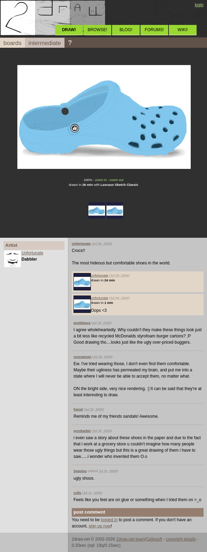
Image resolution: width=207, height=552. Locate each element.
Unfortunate (32, 253)
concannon (82, 357)
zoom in (101, 180)
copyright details (181, 539)
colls (77, 493)
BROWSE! (97, 29)
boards (12, 43)
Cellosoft (154, 539)
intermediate (44, 43)
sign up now (100, 526)
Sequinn (80, 471)
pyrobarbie (82, 431)
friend (78, 409)
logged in (109, 519)
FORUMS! (154, 29)
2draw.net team (130, 539)
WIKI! (183, 29)
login (199, 4)
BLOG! (126, 29)
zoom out (116, 180)
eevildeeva (82, 323)
